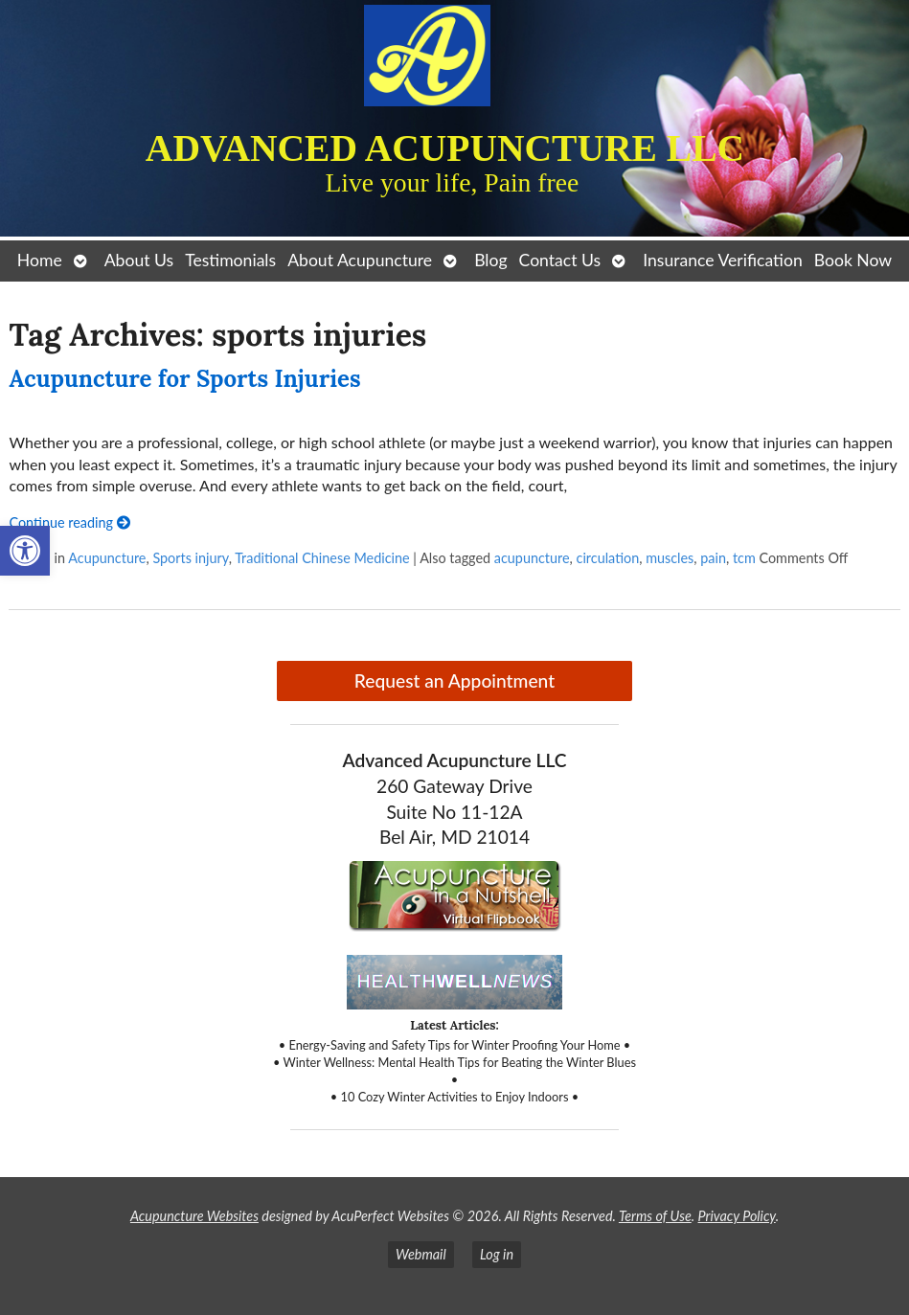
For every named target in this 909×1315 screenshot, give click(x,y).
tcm (744, 558)
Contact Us (560, 260)
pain (713, 558)
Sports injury (190, 558)
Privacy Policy (737, 1216)
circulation (608, 558)
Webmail (421, 1254)
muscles (669, 558)
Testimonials (230, 260)
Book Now (853, 260)
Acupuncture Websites (194, 1216)
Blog (490, 260)
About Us (138, 260)
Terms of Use (655, 1216)
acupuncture (532, 558)
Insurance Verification (723, 260)
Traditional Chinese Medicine (322, 558)
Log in (496, 1254)
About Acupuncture (359, 260)
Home (39, 260)
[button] (25, 551)
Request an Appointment (454, 680)
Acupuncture (107, 558)
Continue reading (69, 522)
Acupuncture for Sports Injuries (184, 379)
